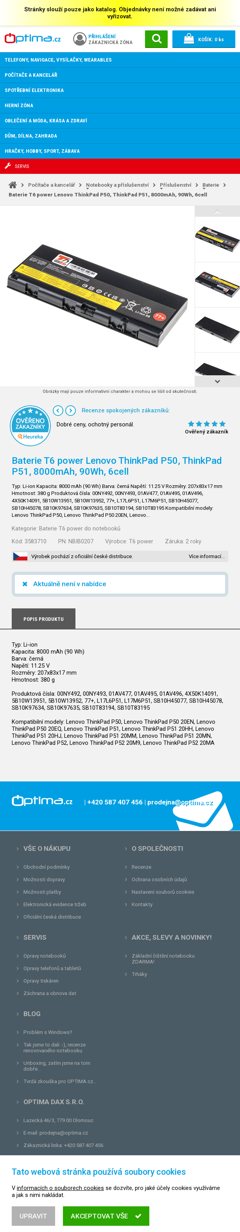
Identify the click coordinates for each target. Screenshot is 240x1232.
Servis (35, 937)
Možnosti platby (42, 892)
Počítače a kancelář (51, 185)
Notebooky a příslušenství (117, 185)
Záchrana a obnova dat (49, 993)
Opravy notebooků (44, 956)
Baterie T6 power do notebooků (79, 528)
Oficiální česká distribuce (52, 917)
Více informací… (207, 556)
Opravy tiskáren (41, 981)
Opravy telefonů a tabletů (52, 968)
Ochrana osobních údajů (159, 879)
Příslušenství (176, 185)
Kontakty (142, 904)
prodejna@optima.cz (63, 1133)
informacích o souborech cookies (60, 1201)
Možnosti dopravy (44, 879)
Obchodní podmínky (46, 867)
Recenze (141, 867)
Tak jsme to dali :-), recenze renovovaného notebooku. (54, 1047)
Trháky (139, 974)
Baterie (210, 185)
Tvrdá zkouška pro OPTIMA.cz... (60, 1081)
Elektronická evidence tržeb (54, 904)
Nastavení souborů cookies (163, 892)
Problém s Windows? (47, 1032)
